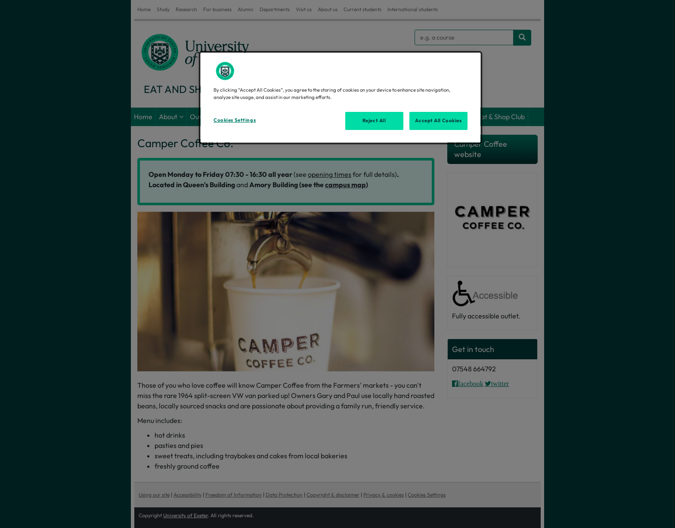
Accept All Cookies (438, 120)
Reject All (374, 120)
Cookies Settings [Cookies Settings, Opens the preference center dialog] (235, 120)
